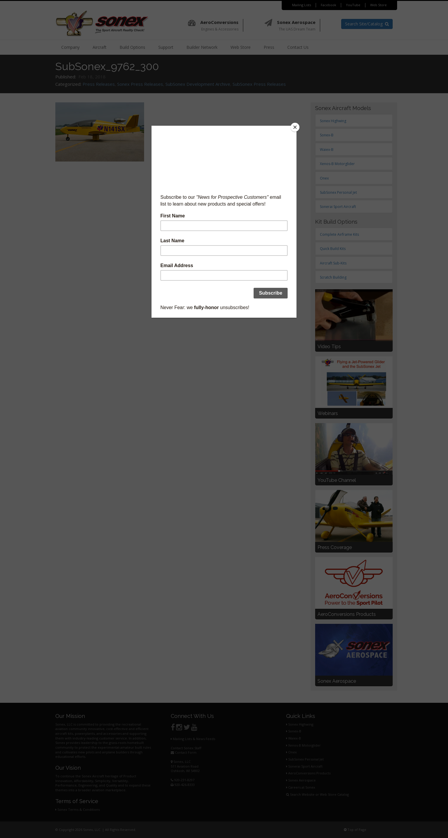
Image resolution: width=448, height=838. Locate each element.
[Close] (295, 127)
